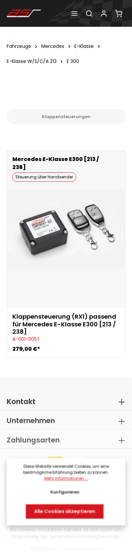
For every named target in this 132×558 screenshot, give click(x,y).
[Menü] (74, 13)
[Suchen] (89, 13)
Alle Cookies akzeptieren (64, 513)
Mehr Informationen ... (66, 480)
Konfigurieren (64, 494)
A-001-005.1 (25, 339)
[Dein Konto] (104, 13)
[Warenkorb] (118, 13)
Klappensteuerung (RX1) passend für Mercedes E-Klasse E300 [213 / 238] (64, 324)
